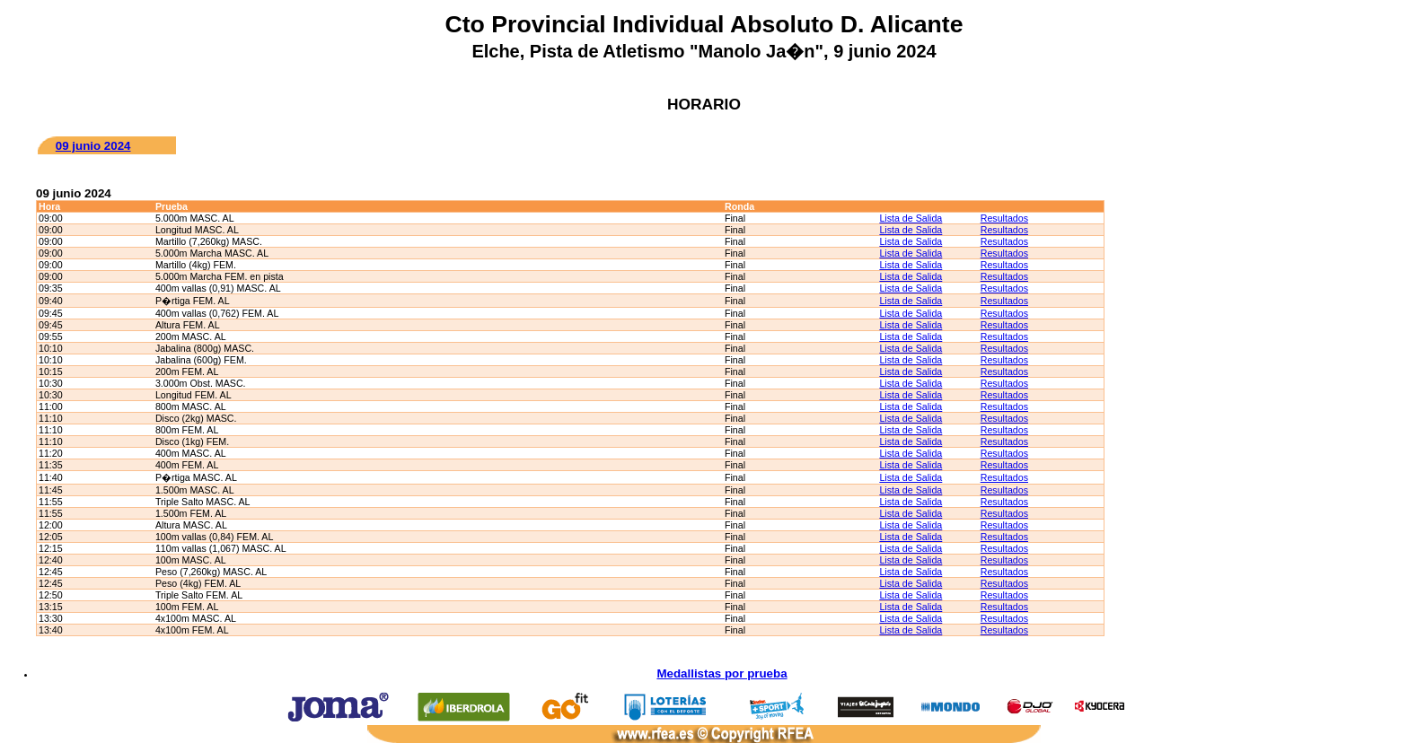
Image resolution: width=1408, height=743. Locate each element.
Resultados (1004, 218)
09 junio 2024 (93, 146)
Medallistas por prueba (721, 673)
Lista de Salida (910, 218)
